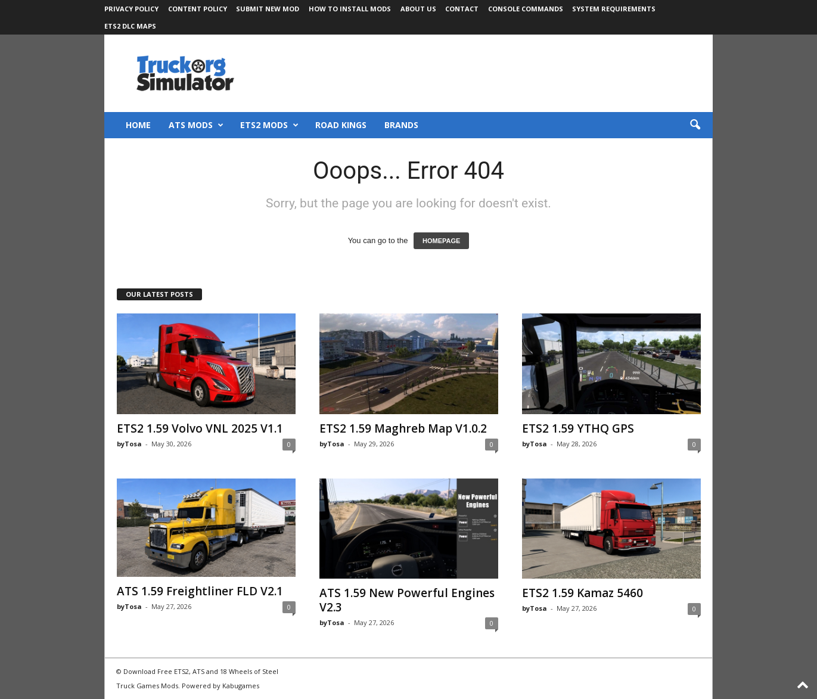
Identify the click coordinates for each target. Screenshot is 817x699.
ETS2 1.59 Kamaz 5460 (582, 593)
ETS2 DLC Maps (130, 25)
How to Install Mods (350, 8)
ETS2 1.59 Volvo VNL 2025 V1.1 (200, 428)
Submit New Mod (267, 8)
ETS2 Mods (269, 125)
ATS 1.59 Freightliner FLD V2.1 (200, 591)
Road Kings (340, 125)
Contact (462, 8)
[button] (695, 125)
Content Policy (197, 8)
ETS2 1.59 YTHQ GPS (578, 428)
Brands (401, 125)
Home (138, 125)
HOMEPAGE (441, 240)
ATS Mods (196, 125)
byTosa (129, 443)
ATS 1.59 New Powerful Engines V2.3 (407, 600)
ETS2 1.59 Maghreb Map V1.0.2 (403, 428)
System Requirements (614, 8)
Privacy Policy (131, 8)
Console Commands (525, 8)
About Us (418, 8)
